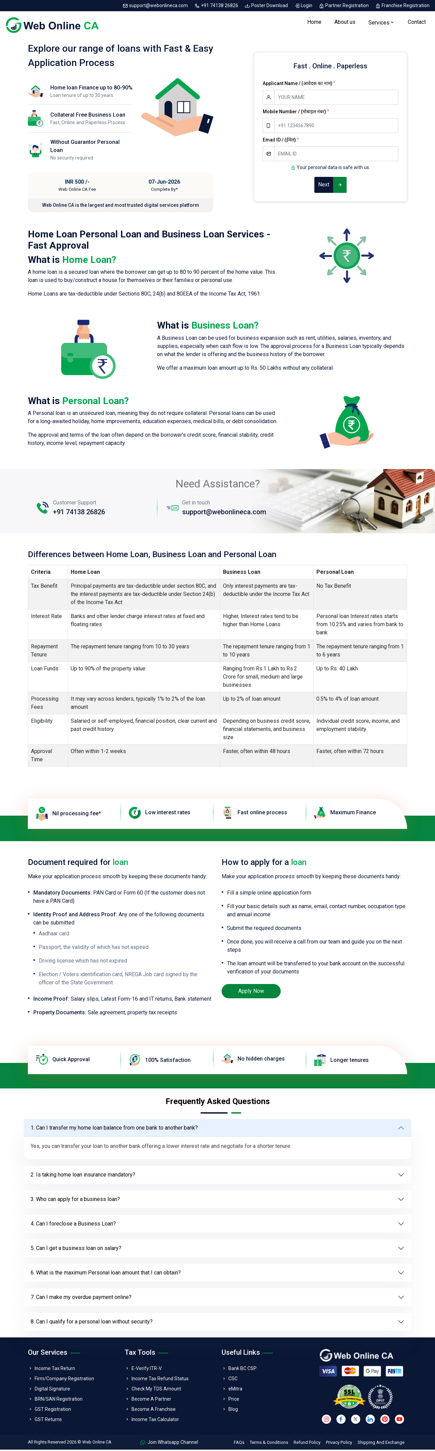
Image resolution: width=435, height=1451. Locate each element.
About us (344, 22)
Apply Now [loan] (251, 992)
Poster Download (267, 5)
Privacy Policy (339, 1443)
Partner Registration (344, 5)
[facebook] (341, 1420)
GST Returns (48, 1420)
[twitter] (355, 1420)
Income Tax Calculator (155, 1420)
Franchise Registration (402, 5)
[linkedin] (370, 1420)
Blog (233, 1410)
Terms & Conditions (269, 1443)
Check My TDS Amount (156, 1390)
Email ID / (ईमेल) (281, 141)
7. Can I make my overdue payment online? (81, 1298)
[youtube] (399, 1420)
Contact (417, 22)
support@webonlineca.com (156, 5)
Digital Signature (52, 1390)
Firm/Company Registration (64, 1380)
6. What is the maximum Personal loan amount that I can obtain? (106, 1274)
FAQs (239, 1443)
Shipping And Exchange (381, 1443)
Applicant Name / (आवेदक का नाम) (299, 84)
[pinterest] (384, 1420)
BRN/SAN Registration (59, 1400)
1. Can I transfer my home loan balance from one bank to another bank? (114, 1129)
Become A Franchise (154, 1410)
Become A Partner (151, 1400)
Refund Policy (307, 1443)
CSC (233, 1380)
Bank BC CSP (242, 1369)
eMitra (235, 1390)
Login (303, 5)
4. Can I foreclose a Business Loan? (73, 1225)
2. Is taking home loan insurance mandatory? (83, 1176)
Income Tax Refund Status (160, 1380)
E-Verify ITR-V (147, 1369)
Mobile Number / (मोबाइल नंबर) (296, 113)
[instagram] (326, 1420)
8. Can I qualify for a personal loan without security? (92, 1323)
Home (314, 22)
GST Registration (53, 1410)
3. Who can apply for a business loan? (75, 1200)
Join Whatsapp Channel (169, 1443)
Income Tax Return (55, 1369)
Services (378, 23)
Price (233, 1400)
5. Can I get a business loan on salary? (76, 1249)
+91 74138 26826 (216, 5)
